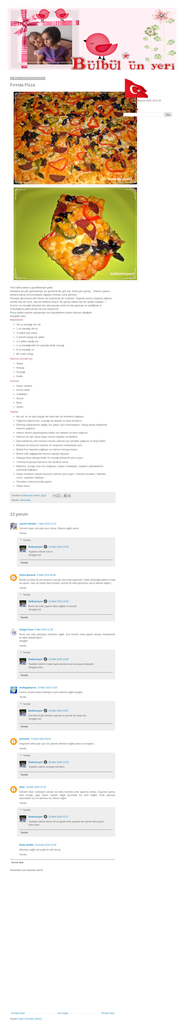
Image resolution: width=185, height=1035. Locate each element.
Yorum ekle (17, 862)
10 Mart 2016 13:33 (47, 687)
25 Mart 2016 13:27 (58, 816)
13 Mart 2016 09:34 (41, 739)
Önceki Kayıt (107, 1013)
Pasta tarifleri (26, 845)
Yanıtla (22, 533)
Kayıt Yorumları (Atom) (30, 1018)
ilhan (22, 787)
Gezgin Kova (26, 629)
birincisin (24, 739)
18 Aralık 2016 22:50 (45, 845)
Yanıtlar (26, 540)
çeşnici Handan (27, 523)
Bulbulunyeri (36, 547)
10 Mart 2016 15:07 (58, 710)
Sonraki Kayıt (18, 1013)
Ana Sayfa (63, 1013)
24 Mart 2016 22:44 (36, 787)
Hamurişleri (25, 500)
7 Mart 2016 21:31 (46, 523)
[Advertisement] (63, 983)
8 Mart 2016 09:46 (46, 575)
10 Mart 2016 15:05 (58, 547)
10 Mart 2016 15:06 (58, 659)
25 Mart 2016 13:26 (58, 762)
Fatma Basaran (27, 575)
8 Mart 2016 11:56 (43, 629)
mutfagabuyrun (27, 687)
